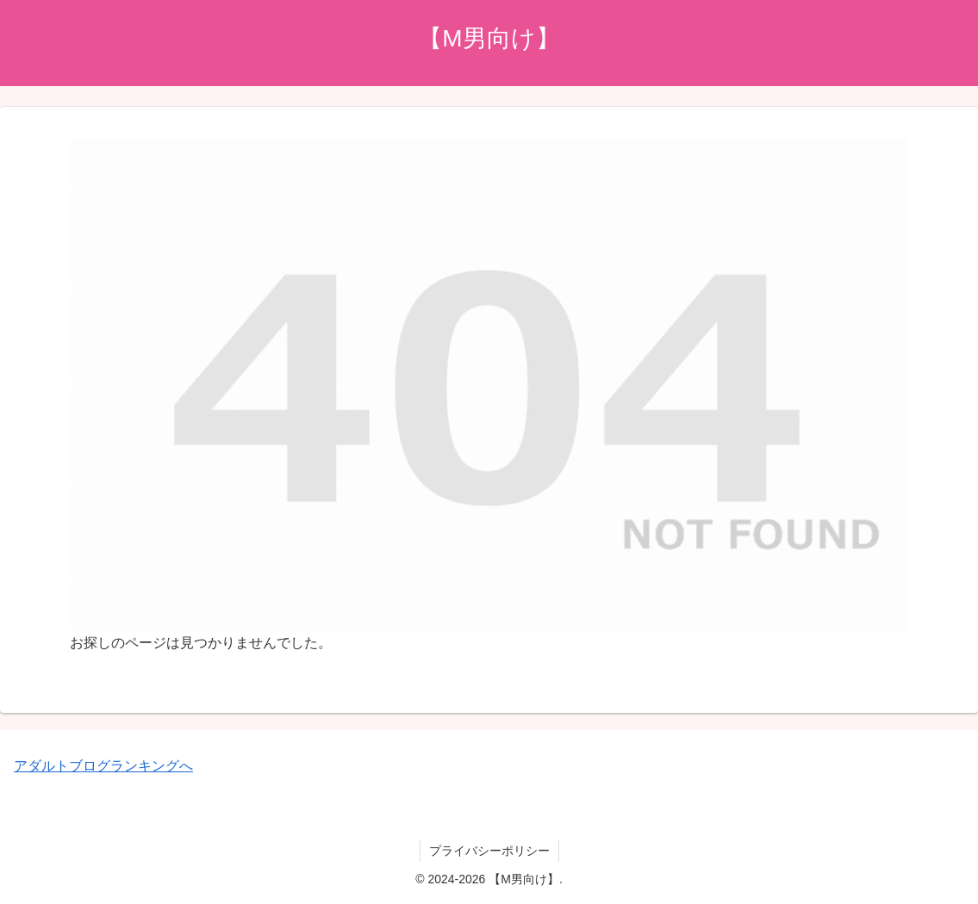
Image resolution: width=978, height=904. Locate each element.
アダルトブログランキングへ (103, 765)
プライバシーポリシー (489, 851)
